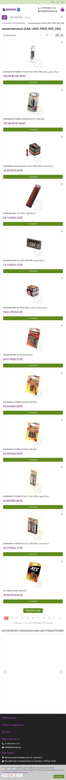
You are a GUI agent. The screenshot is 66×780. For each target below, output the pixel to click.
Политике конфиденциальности (14, 772)
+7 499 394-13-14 (46, 8)
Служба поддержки (33, 724)
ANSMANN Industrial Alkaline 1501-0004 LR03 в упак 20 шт (28, 166)
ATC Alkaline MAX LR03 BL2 (14, 591)
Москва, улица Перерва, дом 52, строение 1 (24, 757)
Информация (33, 717)
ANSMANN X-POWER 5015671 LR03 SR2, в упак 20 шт (26, 496)
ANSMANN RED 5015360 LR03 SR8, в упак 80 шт (23, 260)
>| (59, 618)
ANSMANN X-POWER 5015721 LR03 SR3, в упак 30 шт (26, 544)
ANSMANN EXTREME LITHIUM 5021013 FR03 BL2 (24, 119)
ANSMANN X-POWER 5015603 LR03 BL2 (20, 402)
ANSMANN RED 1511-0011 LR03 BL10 (19, 213)
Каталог (33, 732)
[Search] (43, 17)
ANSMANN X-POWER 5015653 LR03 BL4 (20, 449)
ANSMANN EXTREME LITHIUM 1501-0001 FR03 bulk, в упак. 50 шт (31, 72)
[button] (5, 672)
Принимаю (59, 776)
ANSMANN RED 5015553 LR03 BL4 (18, 355)
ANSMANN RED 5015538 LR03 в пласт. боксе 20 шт (25, 308)
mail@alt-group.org (47, 11)
